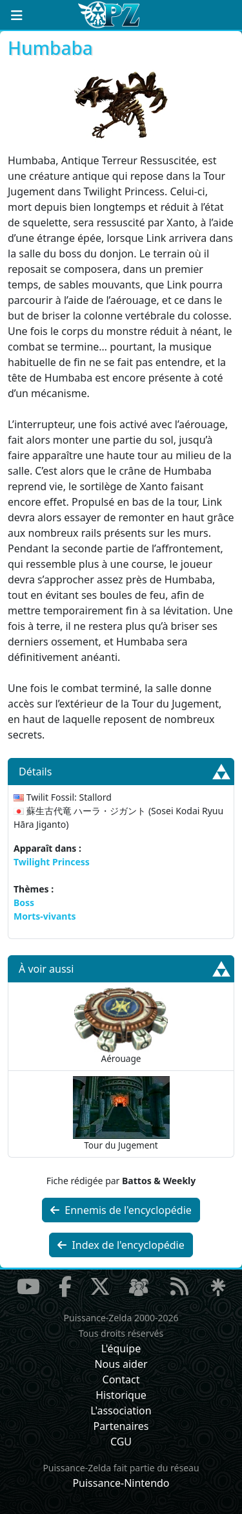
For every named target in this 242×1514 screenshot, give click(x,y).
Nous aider (120, 1364)
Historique (121, 1395)
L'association (120, 1410)
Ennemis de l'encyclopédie (121, 1210)
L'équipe (121, 1348)
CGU (121, 1441)
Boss (24, 902)
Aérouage (120, 1026)
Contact (121, 1379)
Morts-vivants (45, 916)
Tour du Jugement (121, 1113)
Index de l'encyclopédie (121, 1245)
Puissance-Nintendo (120, 1483)
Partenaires (120, 1426)
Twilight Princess (52, 862)
